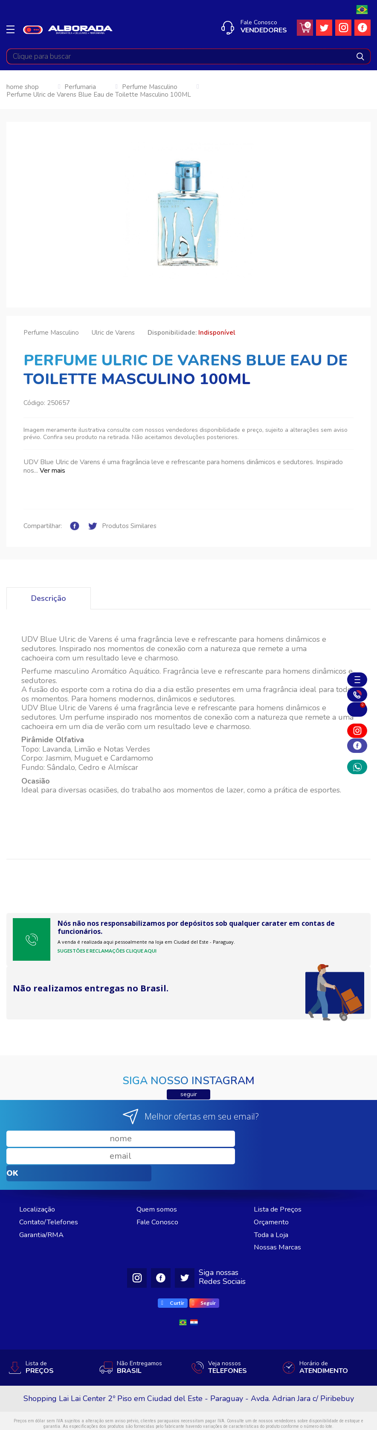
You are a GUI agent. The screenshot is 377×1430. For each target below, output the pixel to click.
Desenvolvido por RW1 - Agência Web (188, 1418)
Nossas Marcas (279, 1212)
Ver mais (52, 470)
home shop (22, 87)
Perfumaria (80, 87)
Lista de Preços (280, 1174)
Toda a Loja (273, 1200)
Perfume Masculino (149, 87)
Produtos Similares (129, 526)
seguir (188, 1094)
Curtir (172, 1268)
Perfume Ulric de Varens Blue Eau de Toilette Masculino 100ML (98, 95)
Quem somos (159, 1174)
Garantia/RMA (43, 1200)
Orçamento (273, 1187)
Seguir (204, 1268)
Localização (38, 1174)
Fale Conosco (159, 1187)
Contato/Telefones (50, 1187)
